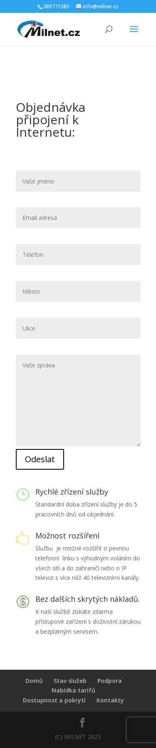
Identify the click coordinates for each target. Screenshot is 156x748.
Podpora (109, 681)
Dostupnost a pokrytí (54, 700)
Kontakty (110, 700)
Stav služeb (70, 681)
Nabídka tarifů (73, 690)
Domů (34, 681)
